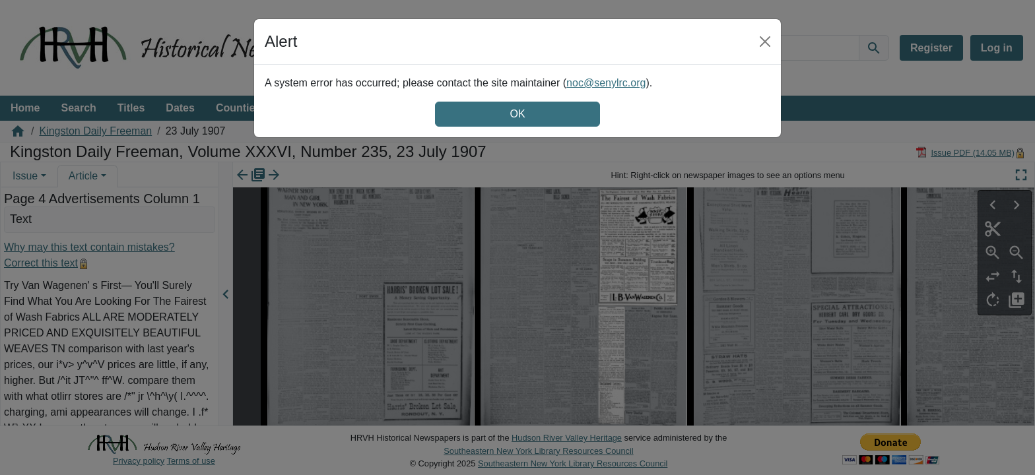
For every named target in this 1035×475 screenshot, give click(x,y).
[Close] (765, 41)
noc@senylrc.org (606, 82)
